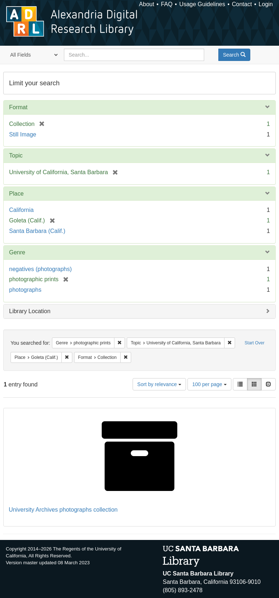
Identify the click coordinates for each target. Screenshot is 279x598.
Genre (17, 252)
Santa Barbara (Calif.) (37, 231)
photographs (25, 290)
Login (266, 4)
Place (16, 194)
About (146, 4)
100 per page (209, 384)
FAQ (167, 4)
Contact (242, 4)
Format (18, 107)
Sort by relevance (159, 384)
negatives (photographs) (40, 269)
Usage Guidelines (202, 4)
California (21, 210)
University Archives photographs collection (63, 510)
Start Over (254, 342)
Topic (16, 155)
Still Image (22, 134)
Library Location (29, 311)
